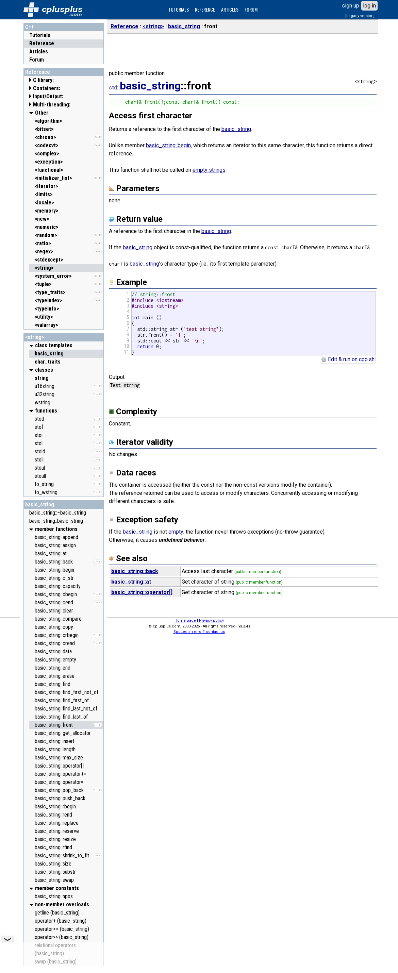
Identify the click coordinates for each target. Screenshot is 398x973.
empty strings (209, 170)
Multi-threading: (51, 104)
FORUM (251, 9)
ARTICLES (229, 9)
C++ (29, 27)
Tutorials (39, 35)
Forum (36, 59)
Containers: (46, 88)
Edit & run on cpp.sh (348, 359)
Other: (42, 113)
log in (369, 5)
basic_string (39, 504)
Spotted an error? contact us (199, 632)
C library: (43, 80)
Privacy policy (211, 620)
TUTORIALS (178, 9)
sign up (350, 5)
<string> (34, 337)
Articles (38, 51)
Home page (185, 620)
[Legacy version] (360, 16)
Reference (41, 43)
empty (175, 532)
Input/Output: (48, 96)
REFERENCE (205, 9)
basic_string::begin (168, 145)
